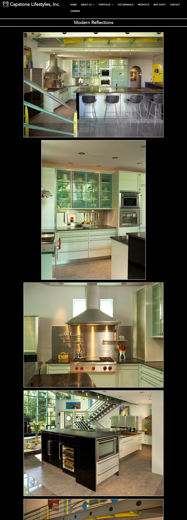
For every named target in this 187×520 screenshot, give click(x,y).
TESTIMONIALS (125, 4)
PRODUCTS (143, 4)
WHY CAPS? (159, 4)
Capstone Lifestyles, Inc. (35, 4)
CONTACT (175, 4)
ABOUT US (87, 4)
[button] (88, 5)
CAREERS (75, 11)
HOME (73, 4)
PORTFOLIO (106, 4)
